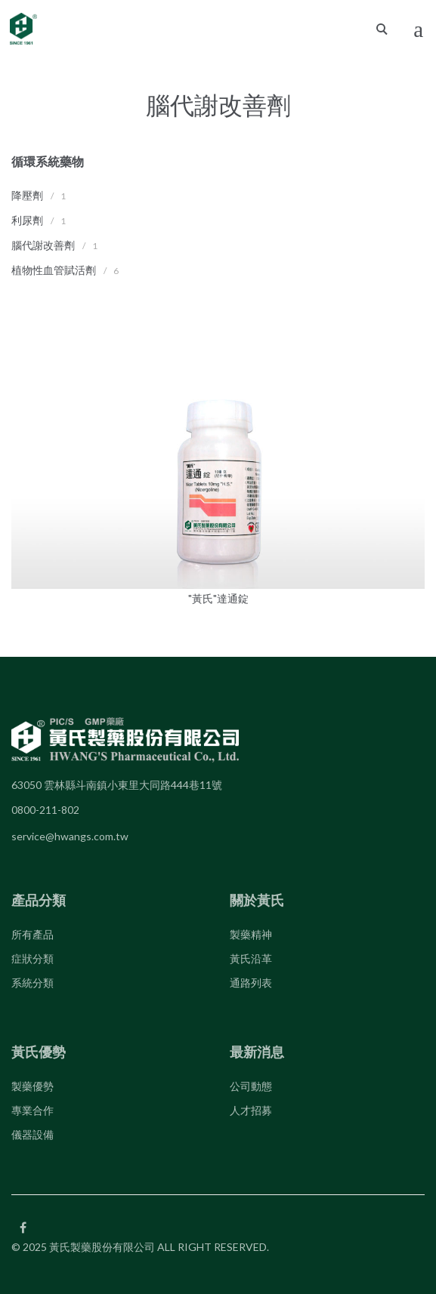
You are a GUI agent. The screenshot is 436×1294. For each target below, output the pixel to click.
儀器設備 (32, 1134)
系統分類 (32, 982)
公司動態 (251, 1086)
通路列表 (251, 982)
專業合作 (32, 1110)
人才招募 (251, 1110)
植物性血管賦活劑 (53, 269)
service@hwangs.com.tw (69, 836)
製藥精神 (251, 934)
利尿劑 (27, 220)
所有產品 (32, 934)
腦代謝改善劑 (43, 245)
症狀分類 (32, 958)
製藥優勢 (32, 1086)
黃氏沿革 (251, 958)
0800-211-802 (45, 809)
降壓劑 (27, 195)
